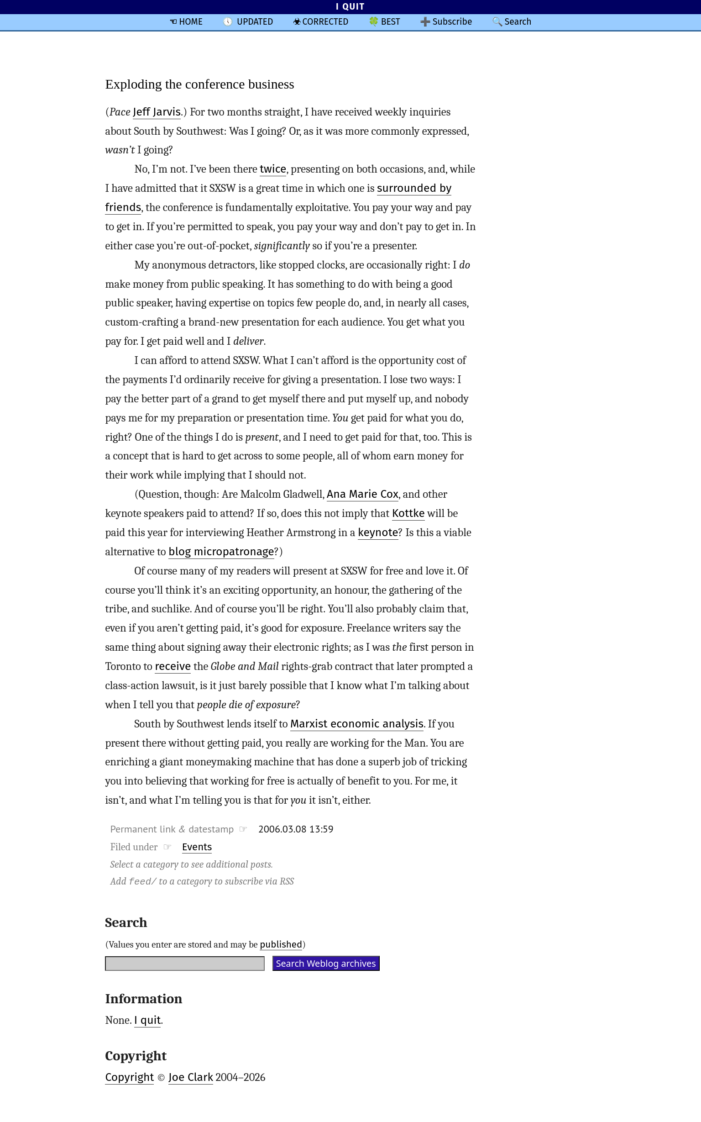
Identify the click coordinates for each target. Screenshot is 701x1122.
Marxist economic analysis (357, 724)
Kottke (408, 513)
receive (173, 666)
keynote (378, 532)
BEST (390, 21)
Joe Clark (190, 1077)
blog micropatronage (221, 551)
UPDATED (255, 21)
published (281, 944)
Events (197, 847)
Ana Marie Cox (362, 494)
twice (273, 169)
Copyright (129, 1077)
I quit (147, 1020)
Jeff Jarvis (157, 112)
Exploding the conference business (199, 83)
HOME (191, 21)
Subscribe (452, 21)
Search (518, 21)
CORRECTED (326, 21)
